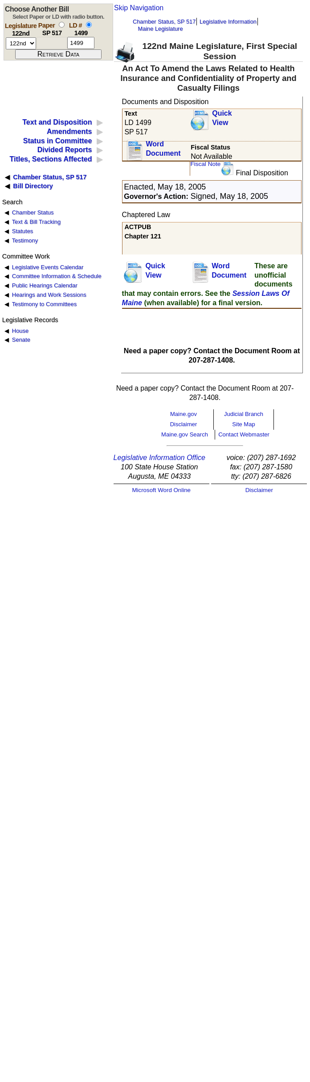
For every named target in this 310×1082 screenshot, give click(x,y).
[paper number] (52, 43)
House (20, 330)
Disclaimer (183, 424)
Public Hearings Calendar (45, 285)
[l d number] (80, 43)
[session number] (21, 43)
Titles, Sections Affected (50, 159)
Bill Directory (33, 186)
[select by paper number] (62, 25)
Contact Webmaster (243, 434)
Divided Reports (64, 149)
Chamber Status (33, 212)
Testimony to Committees (44, 304)
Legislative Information (228, 21)
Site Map (243, 424)
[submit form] (58, 54)
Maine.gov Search (184, 434)
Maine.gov (183, 414)
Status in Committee (57, 141)
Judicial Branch (243, 414)
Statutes (22, 231)
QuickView (222, 117)
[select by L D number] (89, 25)
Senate (21, 339)
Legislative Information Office (159, 457)
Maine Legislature (160, 28)
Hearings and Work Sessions (49, 294)
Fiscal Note (205, 164)
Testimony (25, 240)
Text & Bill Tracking (36, 221)
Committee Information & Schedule (57, 276)
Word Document (163, 148)
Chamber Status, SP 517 (164, 21)
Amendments (69, 131)
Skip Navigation (138, 8)
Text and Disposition (57, 122)
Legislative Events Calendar (48, 267)
